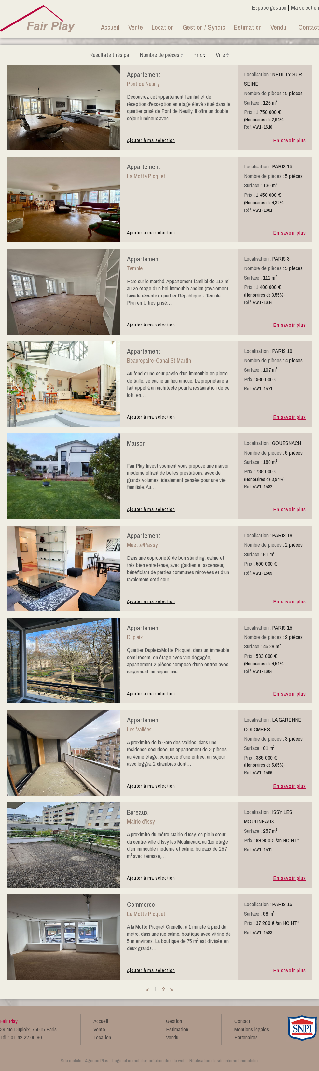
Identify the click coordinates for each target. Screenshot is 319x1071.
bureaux (137, 812)
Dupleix (135, 637)
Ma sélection (305, 8)
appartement (143, 74)
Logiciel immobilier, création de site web (149, 1060)
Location (163, 27)
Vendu (278, 27)
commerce (141, 904)
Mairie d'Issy (141, 822)
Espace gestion (269, 8)
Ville (223, 55)
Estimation (248, 27)
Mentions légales (251, 1029)
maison (136, 443)
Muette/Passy (142, 545)
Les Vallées (139, 729)
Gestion (174, 1021)
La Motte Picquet (146, 176)
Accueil (110, 27)
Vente (135, 27)
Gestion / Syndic (204, 27)
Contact (308, 27)
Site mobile (71, 1060)
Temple (135, 268)
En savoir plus (289, 140)
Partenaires (245, 1037)
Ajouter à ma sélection (151, 140)
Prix (200, 55)
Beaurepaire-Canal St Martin (159, 360)
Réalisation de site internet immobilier (224, 1060)
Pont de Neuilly (143, 84)
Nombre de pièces (162, 55)
